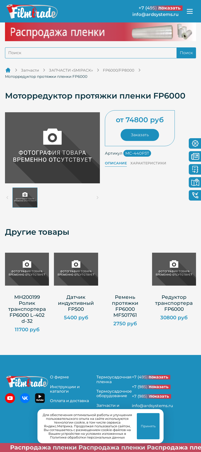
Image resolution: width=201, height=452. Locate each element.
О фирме (59, 377)
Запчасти (30, 70)
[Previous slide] (7, 197)
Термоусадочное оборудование (114, 393)
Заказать (140, 134)
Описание (116, 163)
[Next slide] (97, 197)
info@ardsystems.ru (155, 14)
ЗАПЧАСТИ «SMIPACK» (71, 70)
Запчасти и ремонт (107, 407)
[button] (24, 198)
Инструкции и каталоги (65, 389)
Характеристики (148, 163)
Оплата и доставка (69, 400)
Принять (148, 426)
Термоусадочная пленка (114, 379)
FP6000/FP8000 (118, 70)
